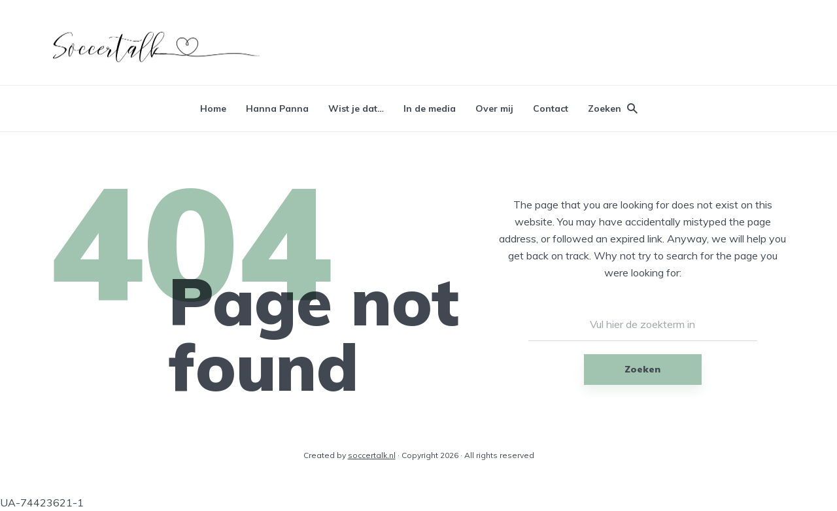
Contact (550, 108)
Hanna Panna (277, 108)
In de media (429, 108)
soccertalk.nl (372, 455)
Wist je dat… (356, 108)
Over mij (494, 108)
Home (213, 108)
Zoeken (642, 369)
